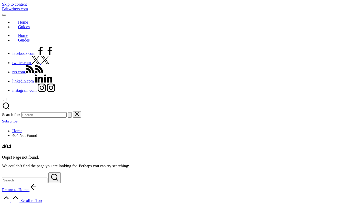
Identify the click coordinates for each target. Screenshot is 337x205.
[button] (70, 115)
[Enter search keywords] (24, 180)
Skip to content (14, 4)
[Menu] (4, 15)
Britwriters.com (15, 9)
